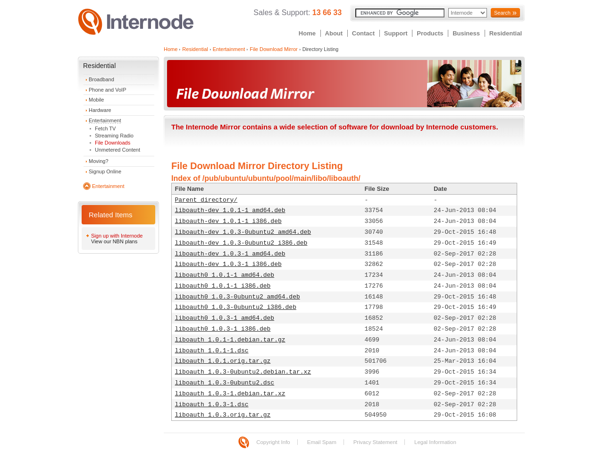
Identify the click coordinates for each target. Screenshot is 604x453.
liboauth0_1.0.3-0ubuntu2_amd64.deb (237, 296)
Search (502, 13)
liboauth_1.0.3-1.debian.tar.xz (230, 393)
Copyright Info (273, 442)
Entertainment (105, 120)
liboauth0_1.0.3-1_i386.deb (223, 329)
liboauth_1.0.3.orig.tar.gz (223, 415)
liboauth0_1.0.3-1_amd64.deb (225, 318)
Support (396, 33)
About (334, 33)
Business (466, 33)
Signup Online (105, 171)
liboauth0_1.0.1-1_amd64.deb (225, 275)
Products (430, 33)
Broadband (101, 79)
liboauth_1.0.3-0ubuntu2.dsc (225, 382)
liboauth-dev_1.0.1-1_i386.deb (228, 221)
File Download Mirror (273, 49)
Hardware (100, 110)
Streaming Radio (114, 135)
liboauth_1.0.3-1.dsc (212, 404)
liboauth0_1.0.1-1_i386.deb (223, 286)
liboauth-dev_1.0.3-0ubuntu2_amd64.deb (243, 232)
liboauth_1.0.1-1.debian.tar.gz (230, 339)
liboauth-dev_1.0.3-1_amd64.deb (230, 253)
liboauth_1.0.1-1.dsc (212, 350)
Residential (505, 33)
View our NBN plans (114, 241)
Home (307, 33)
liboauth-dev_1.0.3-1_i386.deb (228, 264)
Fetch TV (105, 128)
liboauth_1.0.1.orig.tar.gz (223, 361)
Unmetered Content (117, 150)
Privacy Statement (375, 442)
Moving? (99, 161)
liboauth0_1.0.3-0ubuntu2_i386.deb (235, 307)
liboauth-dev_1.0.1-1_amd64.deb (230, 210)
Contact (363, 33)
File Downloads (112, 142)
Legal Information (435, 442)
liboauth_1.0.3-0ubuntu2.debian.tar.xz (243, 372)
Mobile (96, 100)
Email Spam (321, 442)
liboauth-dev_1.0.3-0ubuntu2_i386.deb (241, 243)
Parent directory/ (206, 200)
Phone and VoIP (107, 90)
